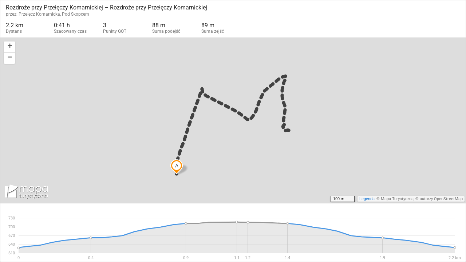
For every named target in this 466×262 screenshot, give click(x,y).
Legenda (367, 198)
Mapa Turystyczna (397, 198)
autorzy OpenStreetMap (441, 198)
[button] (9, 47)
